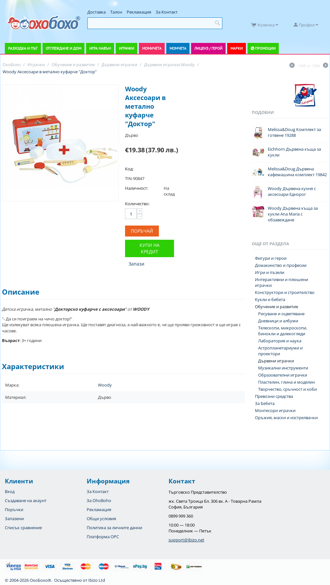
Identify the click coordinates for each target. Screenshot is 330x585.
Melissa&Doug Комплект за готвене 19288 (294, 132)
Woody (105, 385)
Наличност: (136, 188)
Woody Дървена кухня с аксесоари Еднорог (292, 191)
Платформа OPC (103, 537)
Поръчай (142, 231)
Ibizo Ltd (96, 580)
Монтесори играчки (275, 410)
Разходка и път (23, 48)
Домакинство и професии (280, 265)
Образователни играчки (282, 375)
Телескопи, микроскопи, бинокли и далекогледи (282, 331)
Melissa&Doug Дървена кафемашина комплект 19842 (297, 171)
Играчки (126, 48)
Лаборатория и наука (279, 341)
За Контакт (167, 12)
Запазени (14, 518)
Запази (136, 264)
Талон (116, 12)
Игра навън (100, 48)
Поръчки (14, 509)
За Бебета (265, 403)
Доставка (96, 12)
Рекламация (139, 12)
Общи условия (101, 518)
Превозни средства (274, 396)
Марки (236, 48)
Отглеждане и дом (63, 48)
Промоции (265, 48)
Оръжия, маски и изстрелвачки (286, 417)
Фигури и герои (270, 258)
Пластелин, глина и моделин (286, 382)
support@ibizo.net (186, 540)
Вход (10, 491)
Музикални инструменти (283, 368)
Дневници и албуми (278, 321)
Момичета (151, 48)
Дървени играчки (276, 361)
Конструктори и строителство (285, 292)
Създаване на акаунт (25, 500)
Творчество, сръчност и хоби (287, 389)
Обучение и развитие (276, 306)
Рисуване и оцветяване (281, 314)
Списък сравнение (23, 527)
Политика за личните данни (114, 527)
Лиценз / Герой (208, 48)
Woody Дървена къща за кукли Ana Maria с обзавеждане (293, 214)
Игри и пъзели (269, 272)
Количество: (137, 204)
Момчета (178, 48)
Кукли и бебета (270, 299)
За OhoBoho (99, 500)
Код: (129, 169)
